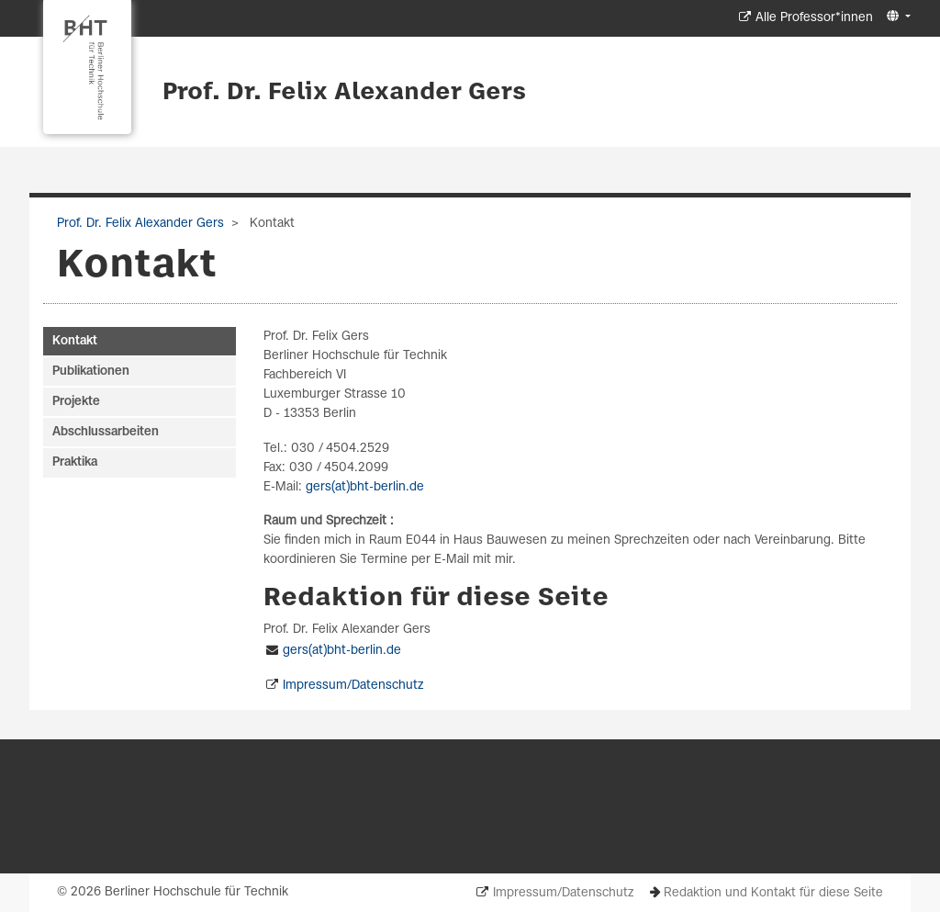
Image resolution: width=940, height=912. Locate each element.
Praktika (74, 462)
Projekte (76, 402)
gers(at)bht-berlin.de (365, 487)
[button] (896, 17)
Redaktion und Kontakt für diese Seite (773, 893)
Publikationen (90, 371)
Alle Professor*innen (814, 18)
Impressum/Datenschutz (353, 686)
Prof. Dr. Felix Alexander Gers (344, 93)
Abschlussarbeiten (105, 432)
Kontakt (74, 341)
